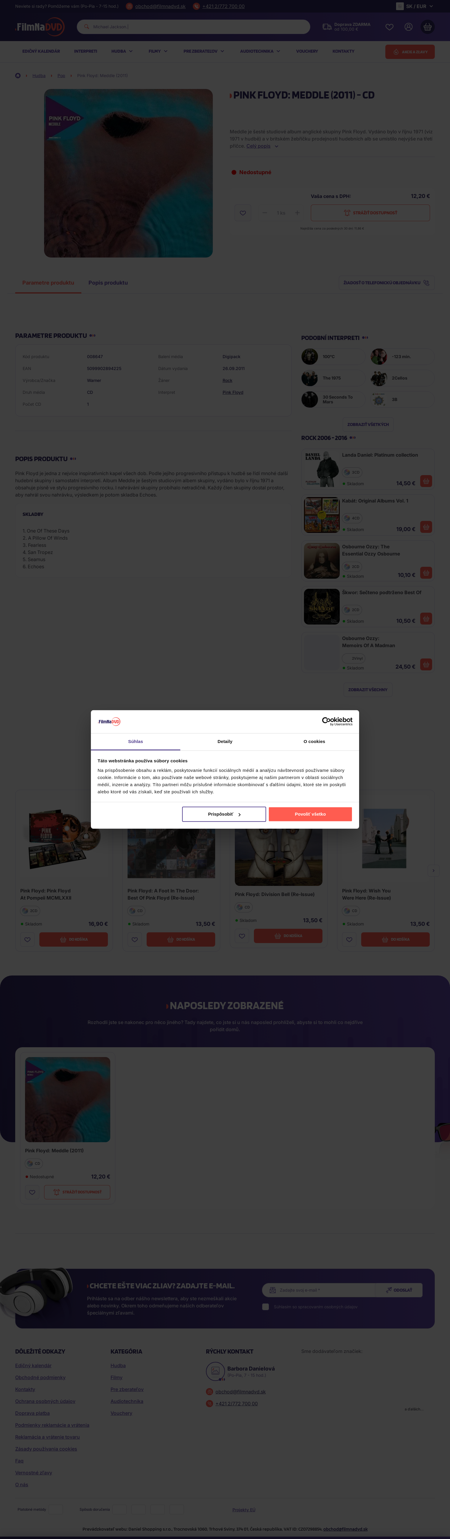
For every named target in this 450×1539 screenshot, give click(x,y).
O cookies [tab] (314, 741)
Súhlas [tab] (135, 741)
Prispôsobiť (224, 814)
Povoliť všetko (310, 814)
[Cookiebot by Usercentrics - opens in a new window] (326, 721)
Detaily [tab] (225, 741)
